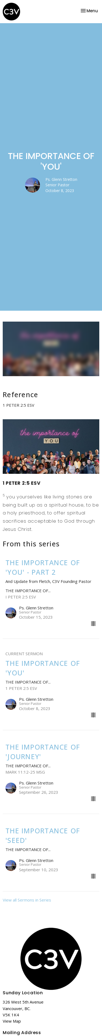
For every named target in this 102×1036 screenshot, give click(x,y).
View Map (12, 1021)
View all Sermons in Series (27, 900)
